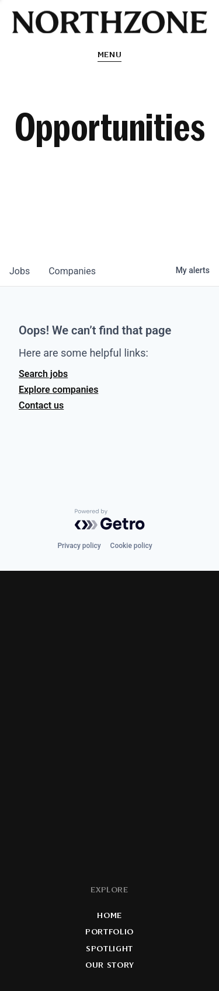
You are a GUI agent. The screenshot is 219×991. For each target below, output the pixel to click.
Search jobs (43, 373)
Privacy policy (78, 546)
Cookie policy (131, 546)
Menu (110, 55)
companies (72, 271)
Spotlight (109, 948)
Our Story (109, 965)
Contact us (41, 405)
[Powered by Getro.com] (110, 519)
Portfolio (109, 932)
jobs (19, 271)
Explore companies (58, 389)
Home (109, 916)
